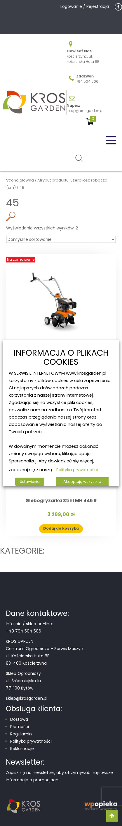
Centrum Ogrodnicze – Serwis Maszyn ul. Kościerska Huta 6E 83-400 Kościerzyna (44, 656)
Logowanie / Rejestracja (84, 6)
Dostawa (19, 719)
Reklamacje (22, 748)
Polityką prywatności (77, 470)
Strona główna (20, 180)
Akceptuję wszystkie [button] (82, 481)
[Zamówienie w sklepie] (61, 239)
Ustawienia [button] (30, 481)
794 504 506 (87, 81)
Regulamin (21, 734)
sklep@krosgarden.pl (85, 110)
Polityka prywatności (31, 741)
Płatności (19, 727)
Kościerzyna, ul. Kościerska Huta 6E (83, 59)
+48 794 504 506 (23, 631)
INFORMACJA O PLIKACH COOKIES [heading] (61, 358)
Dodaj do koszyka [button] (61, 528)
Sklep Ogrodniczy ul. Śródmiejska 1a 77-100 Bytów (23, 681)
